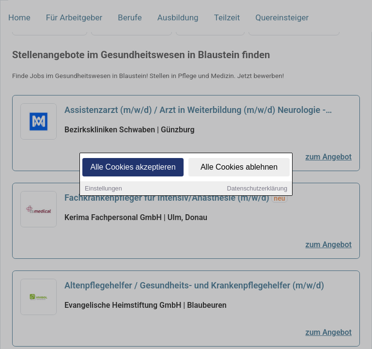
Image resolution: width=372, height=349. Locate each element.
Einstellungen (103, 188)
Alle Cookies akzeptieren (132, 167)
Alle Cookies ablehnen (239, 167)
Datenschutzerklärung (257, 188)
